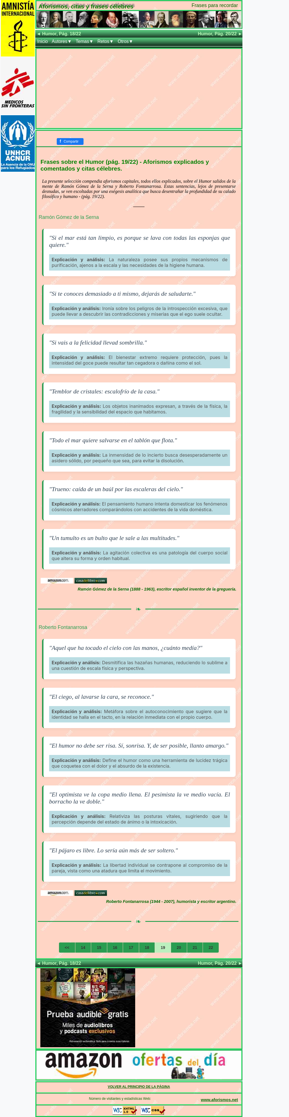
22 (211, 947)
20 (179, 947)
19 (163, 947)
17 (131, 947)
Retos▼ (105, 41)
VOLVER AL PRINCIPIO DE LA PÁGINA (139, 1087)
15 (99, 947)
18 (147, 947)
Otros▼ (125, 41)
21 (195, 947)
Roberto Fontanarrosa (63, 627)
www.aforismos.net (219, 1100)
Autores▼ (62, 41)
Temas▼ (84, 41)
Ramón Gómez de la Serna (69, 217)
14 (83, 947)
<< (67, 947)
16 (115, 947)
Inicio (42, 41)
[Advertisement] (138, 88)
